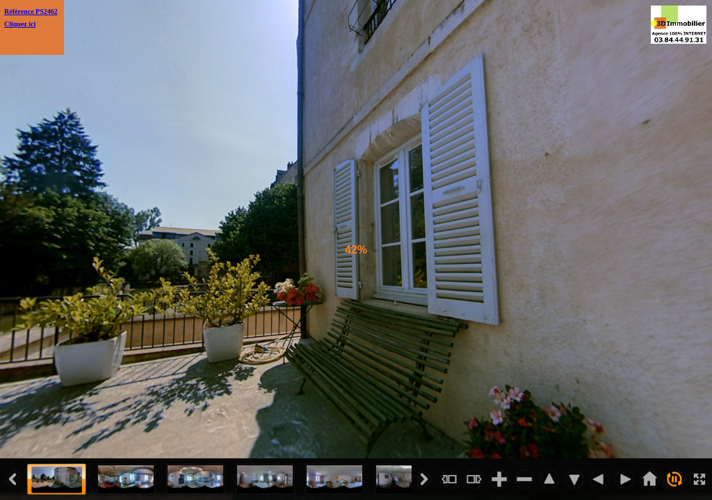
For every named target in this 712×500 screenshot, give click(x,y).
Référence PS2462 (31, 11)
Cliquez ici (19, 24)
